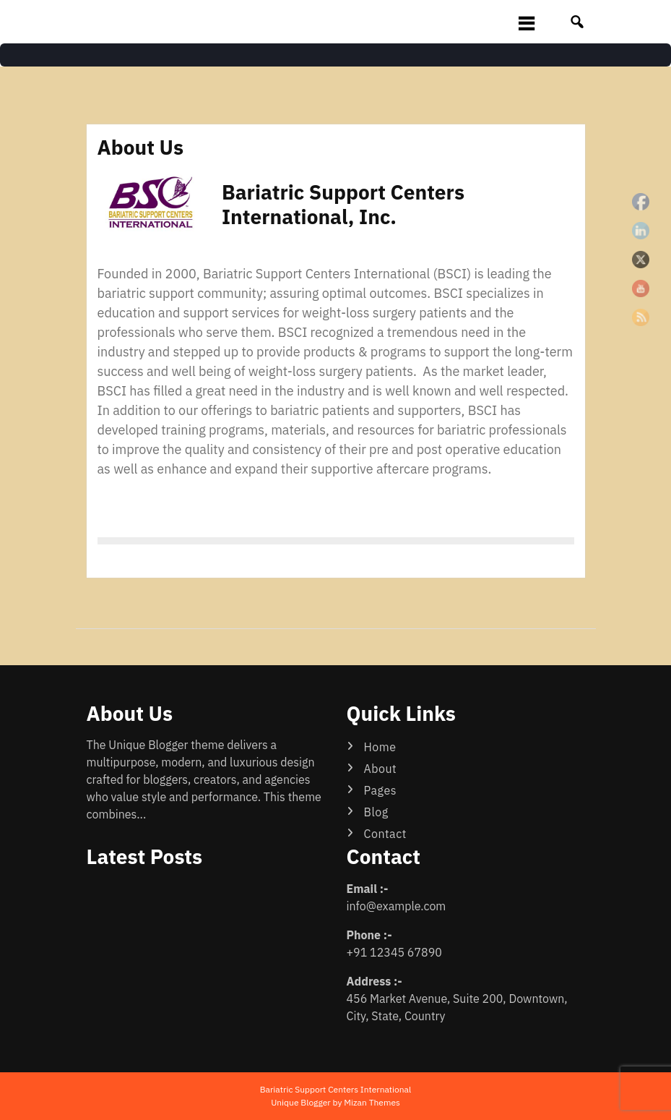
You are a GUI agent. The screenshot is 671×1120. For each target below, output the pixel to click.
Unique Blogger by (335, 1102)
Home (380, 747)
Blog (376, 812)
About (380, 768)
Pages (380, 790)
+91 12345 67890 (394, 952)
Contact (385, 833)
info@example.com (396, 906)
